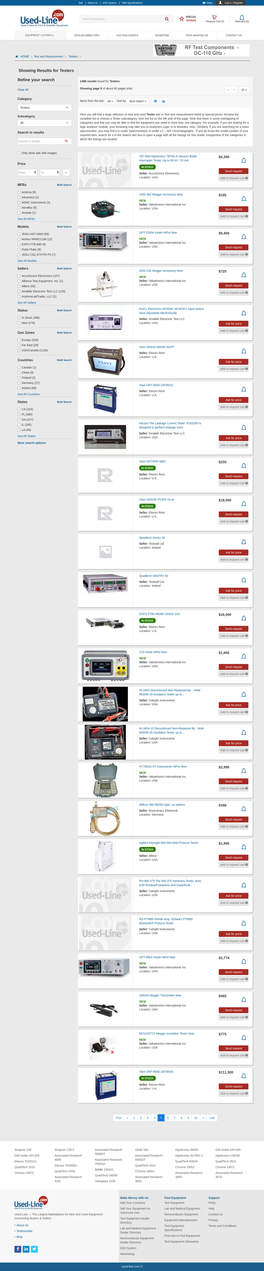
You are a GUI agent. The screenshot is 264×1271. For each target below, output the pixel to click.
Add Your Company (132, 1202)
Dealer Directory (87, 35)
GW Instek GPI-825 (228, 1149)
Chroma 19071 (225, 1167)
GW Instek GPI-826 (26, 1155)
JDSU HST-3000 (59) (33, 234)
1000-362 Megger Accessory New (161, 194)
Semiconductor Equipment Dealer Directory (137, 1240)
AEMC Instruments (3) (34, 202)
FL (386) (25, 414)
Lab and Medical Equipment (182, 1208)
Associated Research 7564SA (108, 1161)
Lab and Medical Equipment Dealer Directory (138, 1230)
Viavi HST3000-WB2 (152, 461)
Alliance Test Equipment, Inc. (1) (40, 281)
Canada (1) (27, 367)
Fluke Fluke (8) (29, 249)
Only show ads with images (37, 153)
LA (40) (24, 430)
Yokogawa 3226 (105, 1181)
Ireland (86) (27, 388)
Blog (18, 1236)
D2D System (128, 1248)
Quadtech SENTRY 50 (153, 575)
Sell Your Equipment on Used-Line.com (135, 1210)
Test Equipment (174, 1202)
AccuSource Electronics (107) (39, 275)
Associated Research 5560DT (148, 1157)
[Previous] (127, 1117)
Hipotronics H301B (228, 1155)
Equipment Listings (39, 35)
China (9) (26, 372)
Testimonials (23, 1231)
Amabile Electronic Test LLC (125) (41, 291)
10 (195, 1117)
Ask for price (234, 323)
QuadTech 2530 (65, 1171)
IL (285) (25, 424)
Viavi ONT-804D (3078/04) (156, 1071)
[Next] (203, 1117)
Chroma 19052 (184, 1167)
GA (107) (25, 419)
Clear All (23, 89)
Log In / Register (234, 2)
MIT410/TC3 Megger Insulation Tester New (166, 1033)
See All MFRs (26, 219)
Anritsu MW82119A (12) (35, 239)
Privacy (213, 1220)
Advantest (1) (28, 197)
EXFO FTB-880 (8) (32, 244)
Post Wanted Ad (197, 35)
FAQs (212, 1202)
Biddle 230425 (104, 1169)
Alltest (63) (26, 286)
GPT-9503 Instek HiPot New (157, 957)
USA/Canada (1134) (33, 350)
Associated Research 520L (68, 1179)
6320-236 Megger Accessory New (161, 270)
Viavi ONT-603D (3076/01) (156, 385)
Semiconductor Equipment (181, 1214)
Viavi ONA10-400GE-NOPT (157, 347)
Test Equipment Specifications (174, 1228)
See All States (26, 436)
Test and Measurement (50, 56)
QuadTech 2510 (226, 1161)
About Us (21, 1225)
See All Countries (29, 394)
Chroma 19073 (24, 1173)
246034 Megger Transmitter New (160, 995)
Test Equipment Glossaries (181, 1241)
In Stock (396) (29, 317)
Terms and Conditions (222, 1225)
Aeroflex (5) (27, 207)
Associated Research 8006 (68, 1157)
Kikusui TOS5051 (66, 1165)
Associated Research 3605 (148, 1179)
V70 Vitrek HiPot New (153, 652)
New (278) (26, 323)
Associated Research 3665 (189, 1175)
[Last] (212, 1117)
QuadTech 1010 (145, 1165)
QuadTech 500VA (186, 1161)
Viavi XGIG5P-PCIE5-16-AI (156, 499)
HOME (26, 56)
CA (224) (25, 409)
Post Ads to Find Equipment (182, 1235)
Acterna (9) (27, 192)
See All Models (27, 260)
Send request (233, 171)
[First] (118, 1117)
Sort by (121, 100)
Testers (74, 56)
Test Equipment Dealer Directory (135, 1220)
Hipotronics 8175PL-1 (189, 1155)
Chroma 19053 (144, 1171)
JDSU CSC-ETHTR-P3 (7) (36, 254)
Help (211, 1208)
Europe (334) (28, 340)
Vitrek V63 (141, 1149)
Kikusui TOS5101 (25, 1161)
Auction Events (127, 35)
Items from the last (92, 100)
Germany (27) (28, 382)
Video (207, 2)
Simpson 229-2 (64, 1149)
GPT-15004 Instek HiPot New (158, 232)
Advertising (127, 1254)
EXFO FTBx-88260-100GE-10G (159, 614)
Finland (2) (26, 377)
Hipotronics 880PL (187, 1149)
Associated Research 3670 (229, 1175)
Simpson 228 (22, 1149)
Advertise (162, 35)
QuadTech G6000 (106, 1175)
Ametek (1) (27, 212)
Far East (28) (28, 345)
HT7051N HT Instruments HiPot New (162, 766)
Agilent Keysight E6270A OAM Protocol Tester (168, 842)
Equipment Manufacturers (180, 1220)
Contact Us (234, 35)
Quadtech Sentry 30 (152, 537)
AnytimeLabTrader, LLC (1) (37, 296)
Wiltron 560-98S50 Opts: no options (162, 804)
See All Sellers (27, 302)
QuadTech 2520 (24, 1167)
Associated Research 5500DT (108, 1152)
